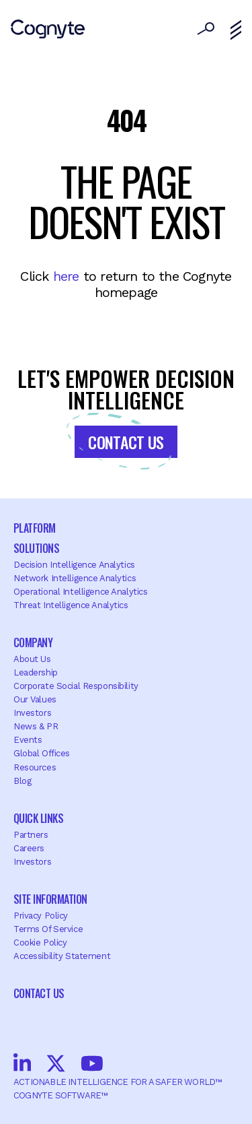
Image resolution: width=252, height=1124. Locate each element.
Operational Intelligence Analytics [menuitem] (80, 592)
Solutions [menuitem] (36, 548)
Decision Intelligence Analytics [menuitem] (74, 565)
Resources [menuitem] (34, 767)
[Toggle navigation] (235, 30)
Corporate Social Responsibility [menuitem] (75, 686)
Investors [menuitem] (32, 713)
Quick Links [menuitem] (38, 818)
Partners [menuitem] (30, 835)
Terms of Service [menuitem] (48, 929)
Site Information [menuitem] (50, 899)
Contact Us (125, 442)
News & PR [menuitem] (35, 726)
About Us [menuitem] (32, 659)
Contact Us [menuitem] (39, 993)
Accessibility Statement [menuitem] (61, 956)
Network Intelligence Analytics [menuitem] (74, 578)
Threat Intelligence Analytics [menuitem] (70, 605)
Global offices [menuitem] (41, 753)
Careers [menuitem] (28, 848)
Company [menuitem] (32, 642)
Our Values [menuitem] (34, 699)
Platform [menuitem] (34, 528)
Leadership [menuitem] (35, 672)
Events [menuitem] (27, 740)
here (66, 276)
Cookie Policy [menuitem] (40, 942)
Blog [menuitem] (22, 781)
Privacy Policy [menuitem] (40, 916)
